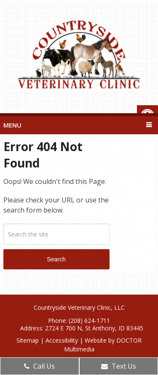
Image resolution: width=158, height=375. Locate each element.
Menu (12, 125)
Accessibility (62, 340)
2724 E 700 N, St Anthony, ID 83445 (94, 328)
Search (56, 259)
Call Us (39, 366)
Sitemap (27, 340)
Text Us (118, 366)
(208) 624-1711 (89, 320)
